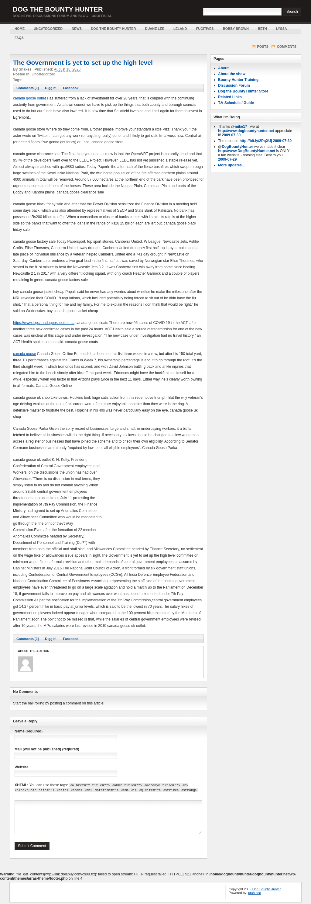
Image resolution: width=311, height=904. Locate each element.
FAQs (19, 38)
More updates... (231, 165)
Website (22, 767)
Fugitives (205, 28)
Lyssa (281, 28)
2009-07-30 (231, 135)
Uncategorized (48, 28)
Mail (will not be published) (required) (47, 749)
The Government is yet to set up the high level (83, 62)
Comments (286, 46)
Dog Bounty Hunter (266, 889)
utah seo (254, 893)
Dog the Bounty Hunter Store (243, 91)
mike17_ (242, 126)
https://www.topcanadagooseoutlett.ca (43, 323)
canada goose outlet (29, 98)
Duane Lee (154, 28)
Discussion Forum (234, 85)
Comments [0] (27, 88)
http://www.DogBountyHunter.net (246, 151)
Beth (262, 28)
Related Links (230, 97)
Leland (180, 28)
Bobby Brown (236, 28)
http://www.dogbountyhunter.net (246, 131)
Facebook (70, 88)
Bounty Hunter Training (238, 80)
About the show (231, 74)
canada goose (24, 354)
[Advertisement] (153, 499)
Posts (262, 46)
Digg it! (50, 88)
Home (20, 28)
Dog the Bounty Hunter (58, 9)
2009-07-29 (227, 159)
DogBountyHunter (237, 146)
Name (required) (29, 731)
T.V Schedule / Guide (236, 103)
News (77, 28)
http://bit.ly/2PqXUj (256, 141)
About (223, 68)
